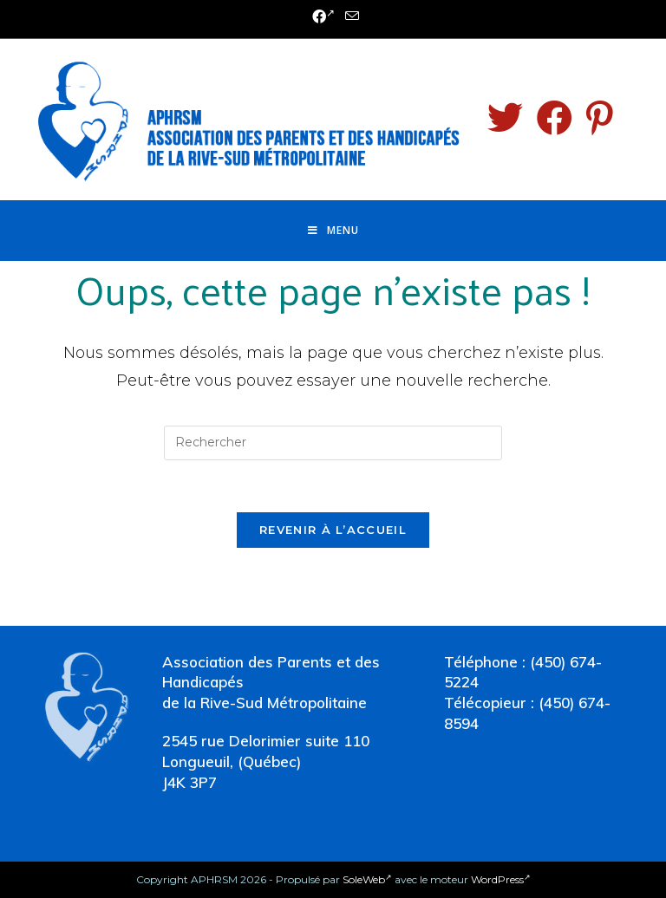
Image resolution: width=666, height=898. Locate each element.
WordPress (501, 879)
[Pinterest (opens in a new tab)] (599, 118)
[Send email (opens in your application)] (349, 17)
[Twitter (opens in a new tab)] (505, 118)
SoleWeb (367, 879)
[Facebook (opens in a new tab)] (323, 17)
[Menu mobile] (333, 230)
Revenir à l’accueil (333, 530)
